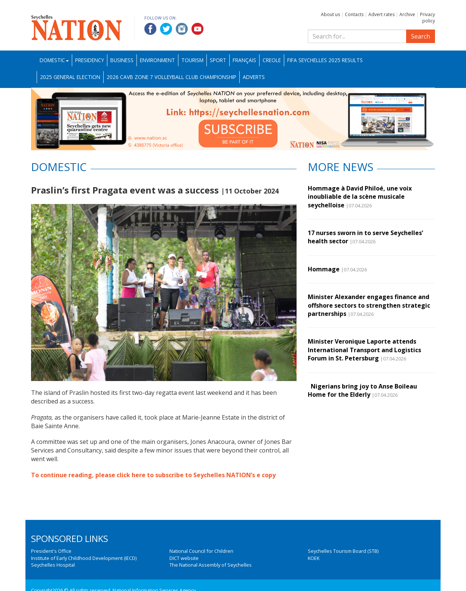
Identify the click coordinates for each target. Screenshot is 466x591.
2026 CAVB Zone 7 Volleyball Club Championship (171, 76)
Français (244, 60)
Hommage (324, 269)
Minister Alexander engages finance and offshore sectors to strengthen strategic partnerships (369, 305)
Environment (157, 60)
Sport (218, 60)
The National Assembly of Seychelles (210, 564)
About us (330, 14)
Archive (407, 14)
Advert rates (381, 14)
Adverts (254, 76)
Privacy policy (427, 17)
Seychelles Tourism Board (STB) (343, 551)
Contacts (354, 14)
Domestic (54, 60)
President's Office (51, 551)
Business (122, 60)
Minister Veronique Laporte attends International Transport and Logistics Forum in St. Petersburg (364, 349)
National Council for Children (201, 551)
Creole (272, 60)
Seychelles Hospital (53, 564)
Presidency (89, 60)
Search (420, 36)
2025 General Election (70, 76)
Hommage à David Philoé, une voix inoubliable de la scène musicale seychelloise (360, 196)
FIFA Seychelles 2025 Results (325, 60)
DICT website (184, 558)
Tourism (192, 60)
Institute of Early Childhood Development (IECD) (84, 558)
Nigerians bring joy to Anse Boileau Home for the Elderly (362, 390)
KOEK (313, 558)
